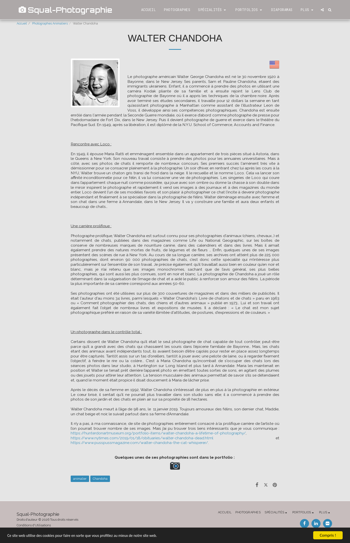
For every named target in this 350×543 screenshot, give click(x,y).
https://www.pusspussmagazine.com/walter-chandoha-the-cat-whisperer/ (139, 442)
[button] (212, 9)
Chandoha (100, 478)
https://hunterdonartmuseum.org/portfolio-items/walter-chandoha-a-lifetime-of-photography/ (158, 433)
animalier (80, 478)
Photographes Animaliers (50, 23)
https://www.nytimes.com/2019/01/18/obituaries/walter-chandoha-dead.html (142, 438)
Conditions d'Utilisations (34, 525)
